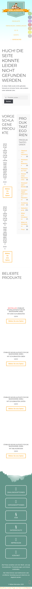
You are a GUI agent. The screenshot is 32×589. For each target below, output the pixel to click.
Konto (16, 35)
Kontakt (16, 553)
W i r (16, 30)
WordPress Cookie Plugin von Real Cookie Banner (15, 588)
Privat (22, 229)
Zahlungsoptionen (16, 490)
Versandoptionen (16, 503)
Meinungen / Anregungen (16, 26)
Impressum (16, 540)
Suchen (8, 101)
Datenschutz (16, 528)
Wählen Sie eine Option (7, 192)
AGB (16, 515)
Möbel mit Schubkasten (24, 224)
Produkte (16, 21)
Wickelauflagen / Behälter (24, 184)
